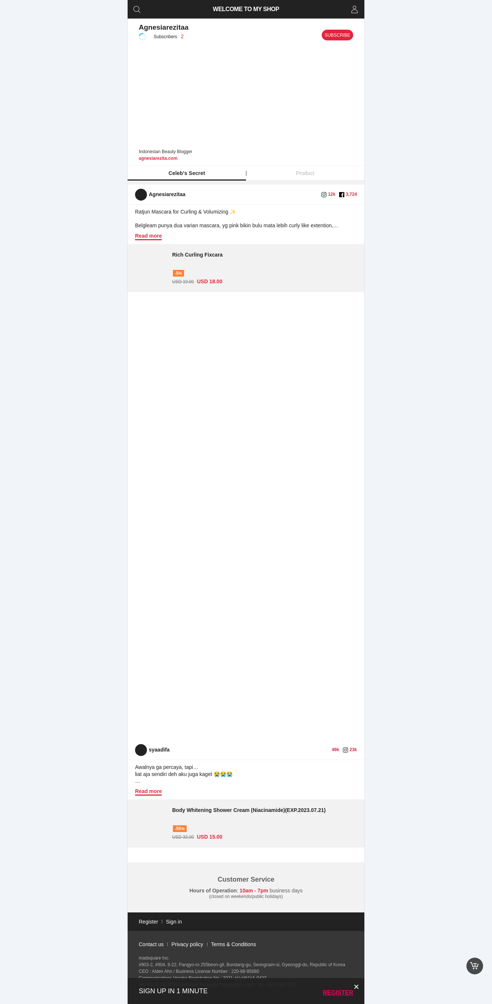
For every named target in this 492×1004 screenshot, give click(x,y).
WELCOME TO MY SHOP (246, 9)
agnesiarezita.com (158, 158)
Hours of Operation (213, 891)
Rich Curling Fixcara (197, 255)
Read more (148, 236)
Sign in (174, 922)
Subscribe (337, 35)
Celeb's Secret (186, 173)
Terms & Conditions (233, 944)
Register (338, 993)
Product (305, 173)
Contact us (151, 944)
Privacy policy (187, 944)
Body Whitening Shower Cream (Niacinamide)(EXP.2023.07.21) (249, 810)
